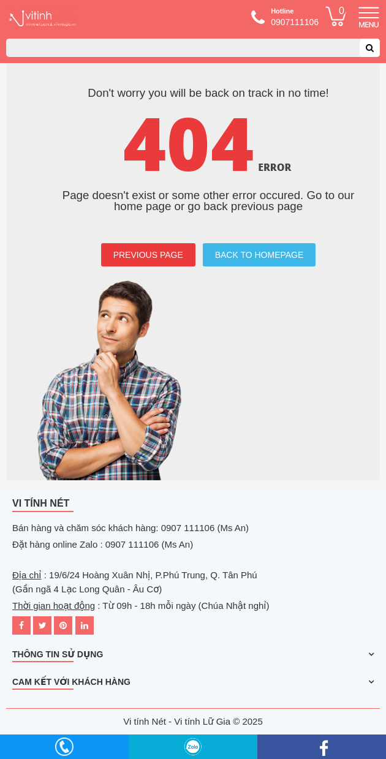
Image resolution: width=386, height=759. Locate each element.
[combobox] (193, 48)
